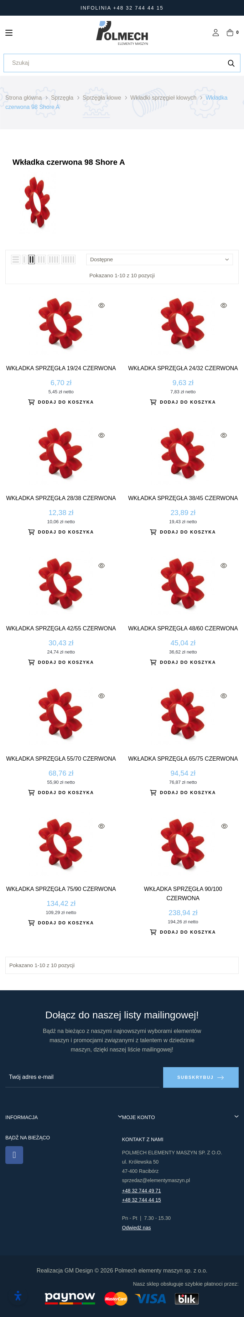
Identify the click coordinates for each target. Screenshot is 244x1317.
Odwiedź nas (136, 1227)
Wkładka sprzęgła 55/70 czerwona (61, 759)
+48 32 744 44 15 (141, 1199)
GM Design (78, 1270)
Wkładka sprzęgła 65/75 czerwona (183, 759)
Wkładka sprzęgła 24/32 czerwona (183, 368)
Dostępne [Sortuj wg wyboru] (159, 259)
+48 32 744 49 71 (141, 1190)
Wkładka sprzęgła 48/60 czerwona (183, 628)
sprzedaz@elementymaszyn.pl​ (156, 1180)
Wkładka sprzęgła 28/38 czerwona (61, 498)
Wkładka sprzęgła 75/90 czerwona (61, 889)
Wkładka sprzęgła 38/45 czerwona (183, 498)
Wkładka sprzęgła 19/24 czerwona (61, 368)
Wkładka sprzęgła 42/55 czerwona (61, 628)
